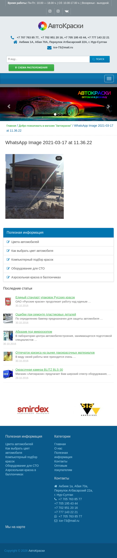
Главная (60, 444)
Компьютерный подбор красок (30, 259)
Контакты (60, 461)
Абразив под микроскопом (33, 331)
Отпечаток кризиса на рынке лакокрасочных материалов (55, 352)
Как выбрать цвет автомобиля (30, 250)
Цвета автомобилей (23, 242)
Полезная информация (25, 232)
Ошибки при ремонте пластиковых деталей (45, 314)
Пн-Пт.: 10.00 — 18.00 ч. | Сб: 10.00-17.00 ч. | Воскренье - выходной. (58, 3)
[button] (9, 104)
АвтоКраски (37, 550)
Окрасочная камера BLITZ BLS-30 (39, 369)
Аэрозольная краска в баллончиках (34, 277)
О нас (58, 448)
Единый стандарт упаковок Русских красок (45, 297)
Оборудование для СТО (26, 268)
